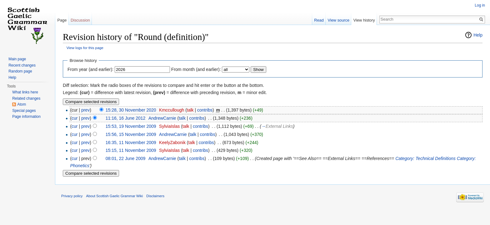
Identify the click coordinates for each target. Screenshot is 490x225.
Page (62, 20)
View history (364, 20)
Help (477, 35)
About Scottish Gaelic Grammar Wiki (114, 196)
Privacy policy (71, 196)
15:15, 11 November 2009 (131, 150)
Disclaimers (155, 196)
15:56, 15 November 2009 (131, 134)
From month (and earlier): (196, 69)
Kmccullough (171, 110)
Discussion (80, 20)
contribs (204, 110)
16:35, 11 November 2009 (131, 142)
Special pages (24, 110)
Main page (17, 59)
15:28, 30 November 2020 (131, 110)
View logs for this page (85, 48)
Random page (20, 71)
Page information (26, 116)
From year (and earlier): (90, 69)
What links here (25, 92)
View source (338, 20)
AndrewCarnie (162, 118)
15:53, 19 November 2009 (131, 126)
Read (319, 20)
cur (75, 118)
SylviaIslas (169, 126)
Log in (480, 5)
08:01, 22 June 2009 (126, 158)
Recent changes (22, 65)
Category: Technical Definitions (425, 158)
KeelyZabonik (172, 142)
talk (190, 110)
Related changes (26, 98)
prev (85, 110)
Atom (21, 104)
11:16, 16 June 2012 (126, 118)
